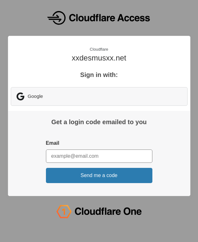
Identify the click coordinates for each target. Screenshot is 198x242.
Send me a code (99, 175)
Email (53, 143)
